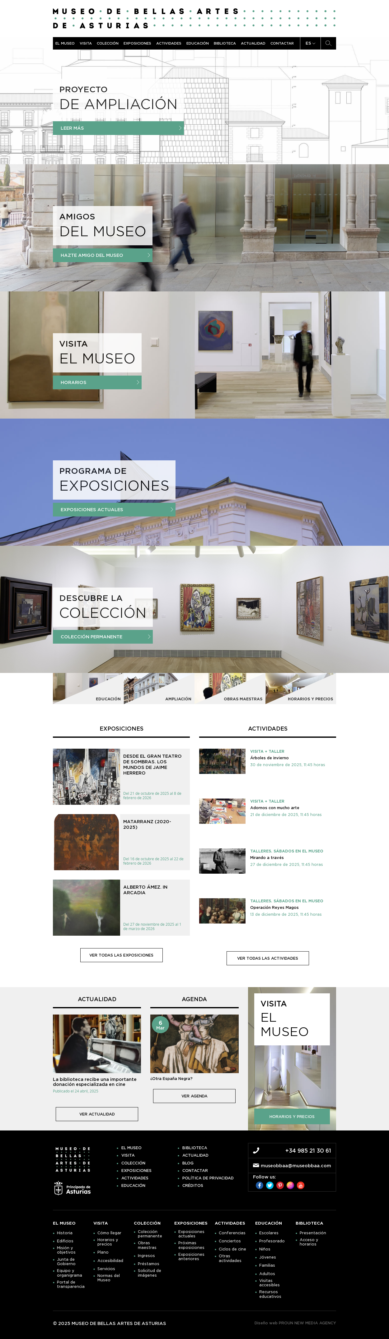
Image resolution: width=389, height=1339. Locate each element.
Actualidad (253, 43)
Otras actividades (230, 1258)
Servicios (106, 1269)
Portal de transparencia (71, 1284)
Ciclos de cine (232, 1249)
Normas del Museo (108, 1278)
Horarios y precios (107, 1242)
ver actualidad (97, 1114)
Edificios (65, 1241)
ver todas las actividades (267, 958)
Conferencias (232, 1233)
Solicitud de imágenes (149, 1273)
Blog (188, 1163)
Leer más (121, 128)
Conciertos (230, 1241)
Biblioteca (225, 43)
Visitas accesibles (269, 1283)
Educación (197, 43)
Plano (103, 1252)
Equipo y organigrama (69, 1273)
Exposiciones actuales (117, 509)
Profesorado (272, 1241)
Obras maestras (147, 1245)
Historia (65, 1233)
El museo (65, 43)
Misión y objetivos (66, 1250)
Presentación (313, 1233)
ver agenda (194, 1096)
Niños (264, 1249)
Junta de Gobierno (66, 1261)
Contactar (282, 43)
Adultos (267, 1274)
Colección (108, 43)
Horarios (100, 382)
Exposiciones (137, 43)
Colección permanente (150, 1234)
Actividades (168, 43)
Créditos (192, 1185)
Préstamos (148, 1264)
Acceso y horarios (309, 1242)
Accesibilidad (110, 1261)
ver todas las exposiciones (121, 955)
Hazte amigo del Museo (105, 255)
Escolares (269, 1233)
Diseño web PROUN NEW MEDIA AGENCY (295, 1323)
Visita (86, 43)
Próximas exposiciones (191, 1245)
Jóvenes (267, 1257)
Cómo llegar (109, 1233)
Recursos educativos (270, 1294)
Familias (267, 1265)
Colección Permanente (105, 636)
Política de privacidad (208, 1178)
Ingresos (146, 1256)
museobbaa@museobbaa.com (296, 1165)
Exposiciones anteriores (191, 1256)
